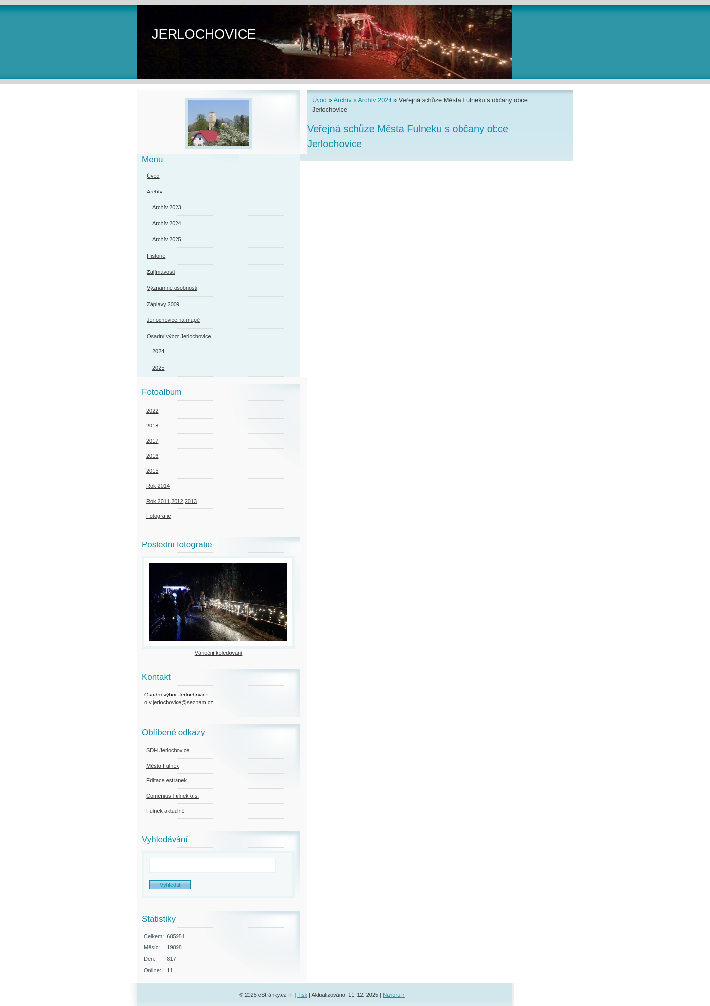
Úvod (319, 100)
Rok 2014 (158, 486)
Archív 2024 (374, 100)
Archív (343, 100)
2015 (152, 471)
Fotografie (158, 516)
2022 (152, 411)
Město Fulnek (162, 766)
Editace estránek (166, 780)
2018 (152, 425)
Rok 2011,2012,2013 (171, 501)
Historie (156, 256)
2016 (152, 456)
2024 (158, 351)
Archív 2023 (166, 207)
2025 (158, 368)
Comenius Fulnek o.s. (172, 796)
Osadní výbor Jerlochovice (179, 336)
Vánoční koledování (219, 653)
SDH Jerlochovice (167, 750)
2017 (152, 441)
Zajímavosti (161, 272)
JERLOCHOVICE (204, 33)
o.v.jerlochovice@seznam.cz (178, 702)
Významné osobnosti (172, 288)
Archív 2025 (166, 239)
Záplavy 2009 (163, 304)
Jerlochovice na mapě (173, 320)
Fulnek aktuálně (165, 810)
